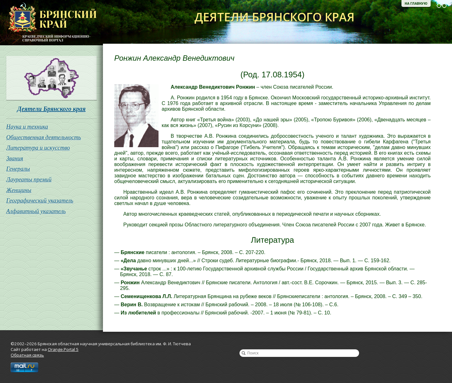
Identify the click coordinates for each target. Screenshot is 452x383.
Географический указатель (39, 200)
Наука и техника (27, 126)
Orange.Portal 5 (63, 349)
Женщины (18, 190)
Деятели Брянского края (51, 108)
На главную (416, 3)
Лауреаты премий (28, 179)
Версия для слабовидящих (442, 5)
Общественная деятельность (43, 137)
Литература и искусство (38, 147)
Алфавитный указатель (36, 211)
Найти (243, 353)
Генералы (18, 168)
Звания (14, 158)
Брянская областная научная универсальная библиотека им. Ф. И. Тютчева (48, 22)
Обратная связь (27, 355)
